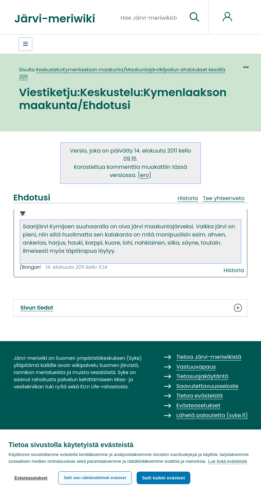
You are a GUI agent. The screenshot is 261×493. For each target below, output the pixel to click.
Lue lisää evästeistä (227, 461)
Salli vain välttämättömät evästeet (95, 478)
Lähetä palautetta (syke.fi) (212, 415)
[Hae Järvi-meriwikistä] (151, 17)
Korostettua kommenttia (107, 167)
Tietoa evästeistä (199, 396)
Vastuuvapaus (196, 367)
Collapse (22, 214)
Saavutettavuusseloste (207, 386)
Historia (187, 198)
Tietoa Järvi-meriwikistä (208, 357)
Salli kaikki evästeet (163, 477)
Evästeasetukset (30, 478)
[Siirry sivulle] (194, 17)
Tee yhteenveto (224, 198)
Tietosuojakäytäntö (202, 376)
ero (144, 175)
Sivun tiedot (130, 308)
